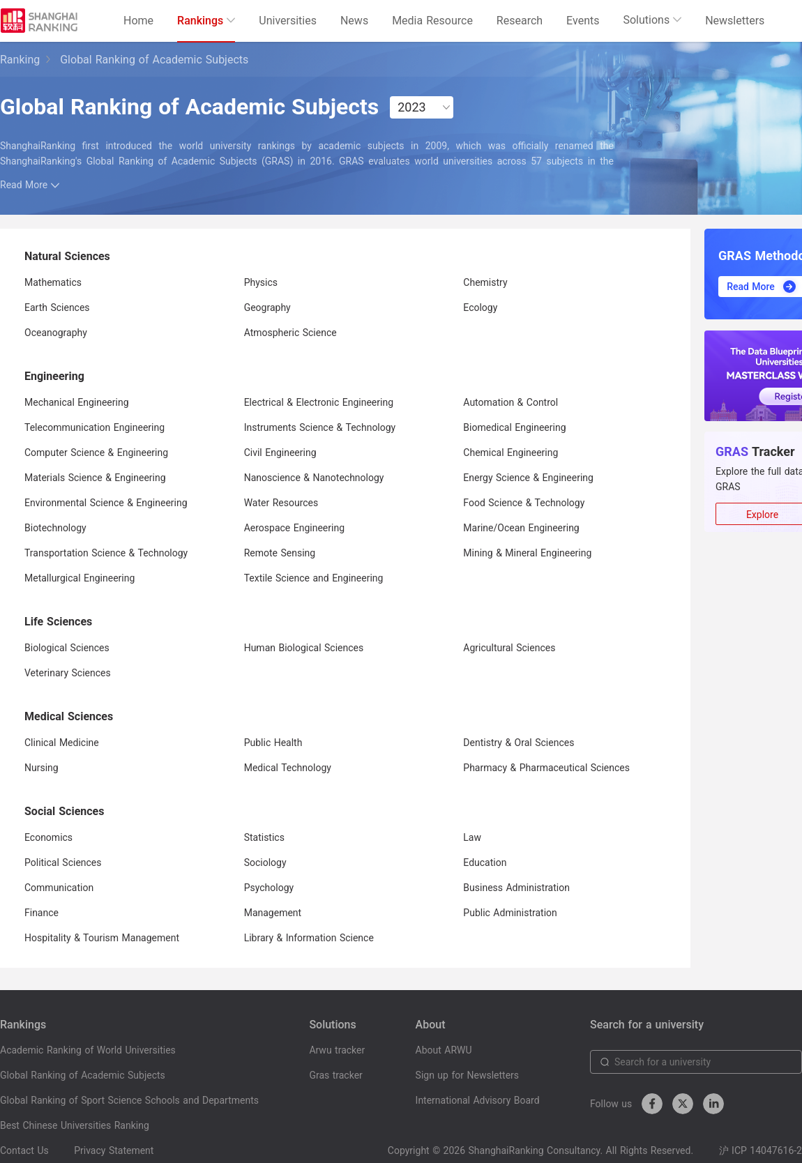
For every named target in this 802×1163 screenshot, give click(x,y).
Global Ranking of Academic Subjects (82, 1075)
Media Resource (432, 20)
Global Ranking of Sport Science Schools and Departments (129, 1100)
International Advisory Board (478, 1100)
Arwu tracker (337, 1050)
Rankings (206, 20)
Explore (762, 514)
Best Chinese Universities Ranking (74, 1125)
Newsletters (734, 20)
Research (520, 20)
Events (582, 20)
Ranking (20, 59)
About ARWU (444, 1050)
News (354, 20)
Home (138, 20)
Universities (288, 20)
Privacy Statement (113, 1150)
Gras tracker (335, 1075)
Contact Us (24, 1150)
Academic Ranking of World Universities (88, 1050)
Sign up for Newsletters (467, 1075)
